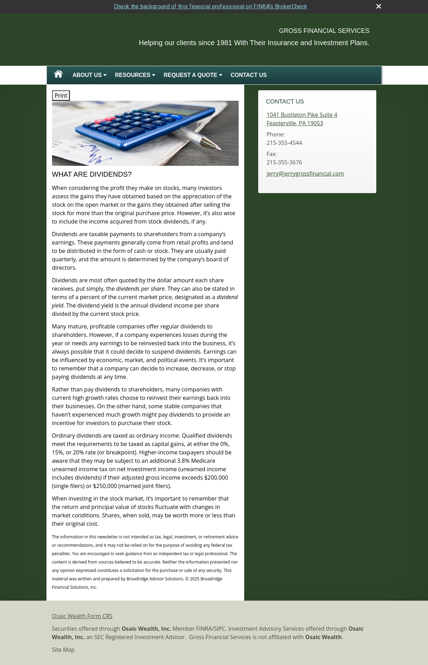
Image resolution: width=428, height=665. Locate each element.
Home (58, 75)
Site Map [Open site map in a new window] (63, 649)
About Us (87, 75)
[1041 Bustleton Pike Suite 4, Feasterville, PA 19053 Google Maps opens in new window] (302, 119)
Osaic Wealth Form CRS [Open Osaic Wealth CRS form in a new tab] (82, 616)
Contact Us (249, 75)
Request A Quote (190, 75)
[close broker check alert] (379, 6)
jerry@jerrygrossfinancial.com (305, 173)
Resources (132, 75)
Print (61, 95)
